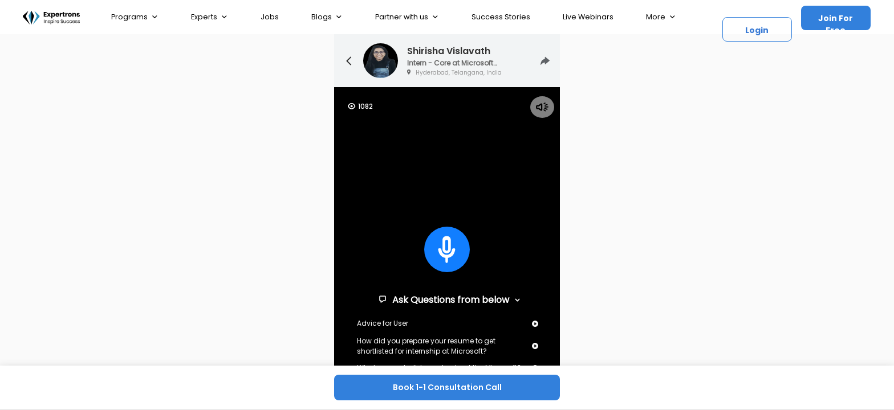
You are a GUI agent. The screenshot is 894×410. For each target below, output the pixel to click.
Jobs (270, 17)
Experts (209, 17)
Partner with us (407, 17)
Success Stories (501, 17)
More (661, 17)
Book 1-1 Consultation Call (447, 387)
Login (757, 30)
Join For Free (835, 21)
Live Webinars (588, 17)
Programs (135, 17)
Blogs (327, 17)
